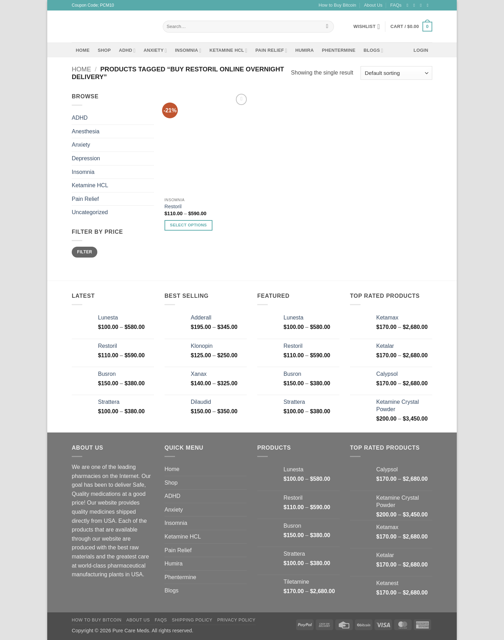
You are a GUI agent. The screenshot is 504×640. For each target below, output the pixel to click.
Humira (304, 50)
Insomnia (188, 50)
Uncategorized (90, 213)
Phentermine (339, 50)
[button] (411, 26)
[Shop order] (396, 73)
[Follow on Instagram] (415, 5)
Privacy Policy (236, 620)
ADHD (127, 50)
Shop (104, 50)
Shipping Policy (192, 620)
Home (83, 50)
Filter (84, 251)
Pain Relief (271, 50)
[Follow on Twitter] (422, 5)
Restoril (173, 206)
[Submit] (327, 27)
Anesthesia (85, 131)
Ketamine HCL (228, 50)
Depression (86, 158)
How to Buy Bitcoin (337, 5)
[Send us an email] (429, 5)
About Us (373, 5)
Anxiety (155, 50)
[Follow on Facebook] (409, 5)
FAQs (395, 5)
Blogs (373, 50)
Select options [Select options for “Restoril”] (188, 225)
